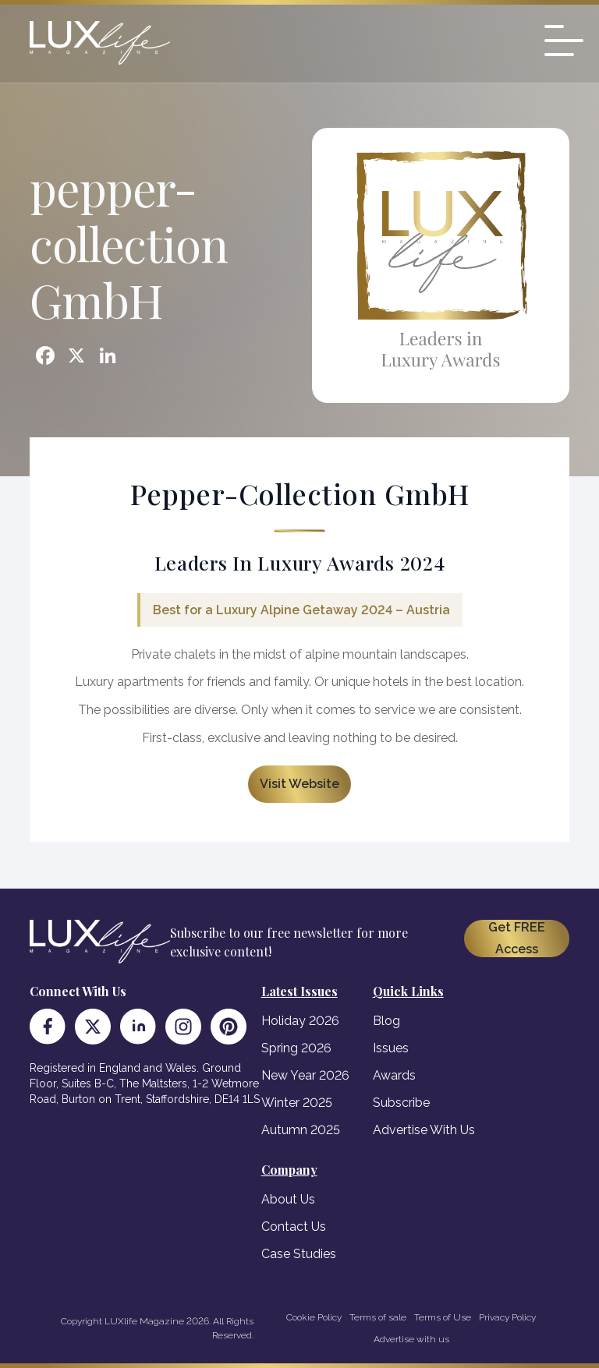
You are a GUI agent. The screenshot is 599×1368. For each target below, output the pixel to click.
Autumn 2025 (300, 1129)
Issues (391, 1048)
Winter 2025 (296, 1102)
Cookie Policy (314, 1317)
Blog (386, 1020)
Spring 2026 (296, 1048)
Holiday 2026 (300, 1020)
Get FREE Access (516, 938)
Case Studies (298, 1253)
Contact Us (293, 1226)
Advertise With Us (424, 1129)
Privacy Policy (507, 1317)
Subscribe (401, 1102)
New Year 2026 (305, 1075)
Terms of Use (442, 1317)
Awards (394, 1075)
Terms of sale (377, 1317)
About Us (288, 1199)
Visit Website (299, 783)
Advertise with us (411, 1339)
